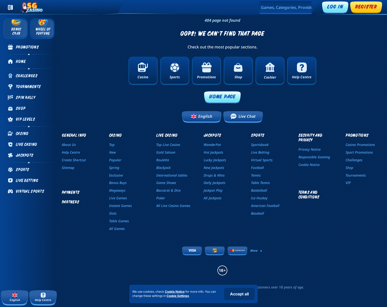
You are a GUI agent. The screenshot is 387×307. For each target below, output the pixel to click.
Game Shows (166, 182)
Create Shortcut (74, 160)
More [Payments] (256, 250)
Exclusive (116, 175)
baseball (257, 213)
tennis (256, 175)
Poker (160, 198)
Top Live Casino (168, 144)
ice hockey (259, 198)
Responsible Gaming (314, 157)
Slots (112, 213)
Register (366, 6)
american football (265, 205)
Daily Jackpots (214, 182)
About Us (69, 144)
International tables (171, 175)
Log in (335, 6)
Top (112, 144)
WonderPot (212, 144)
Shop (349, 167)
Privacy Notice (309, 149)
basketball (259, 190)
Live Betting (260, 152)
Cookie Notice (309, 164)
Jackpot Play (213, 190)
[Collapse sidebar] (10, 7)
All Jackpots (212, 198)
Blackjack (163, 167)
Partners (70, 202)
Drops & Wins (214, 175)
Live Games (118, 198)
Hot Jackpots (213, 152)
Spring (114, 167)
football (257, 167)
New (112, 152)
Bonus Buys (118, 182)
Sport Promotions (359, 152)
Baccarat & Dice (168, 190)
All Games (117, 228)
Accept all (239, 293)
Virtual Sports (261, 160)
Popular (115, 160)
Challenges (354, 160)
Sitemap (68, 167)
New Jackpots (214, 167)
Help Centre (71, 152)
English (201, 116)
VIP (348, 182)
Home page (222, 96)
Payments (70, 192)
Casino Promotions (360, 144)
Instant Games (120, 205)
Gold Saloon (165, 152)
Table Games (119, 221)
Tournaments (356, 175)
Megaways (117, 190)
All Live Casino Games (173, 205)
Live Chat (243, 116)
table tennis (260, 182)
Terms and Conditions (309, 194)
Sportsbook (260, 144)
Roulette (162, 160)
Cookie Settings (178, 296)
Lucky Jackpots (215, 160)
